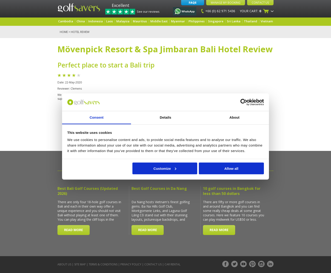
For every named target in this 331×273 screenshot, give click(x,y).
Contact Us (260, 3)
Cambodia (65, 21)
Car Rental (172, 264)
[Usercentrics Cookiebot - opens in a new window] (244, 102)
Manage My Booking (225, 3)
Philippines (196, 21)
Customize (165, 168)
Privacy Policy (130, 264)
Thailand (250, 21)
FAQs (193, 3)
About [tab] (234, 117)
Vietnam (267, 21)
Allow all (231, 168)
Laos (109, 21)
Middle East (159, 21)
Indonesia (95, 21)
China (81, 21)
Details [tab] (165, 117)
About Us (64, 264)
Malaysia (122, 21)
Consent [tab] (97, 117)
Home (64, 32)
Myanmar (178, 21)
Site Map (80, 264)
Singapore (215, 21)
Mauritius (140, 21)
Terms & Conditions (103, 264)
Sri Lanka (233, 21)
